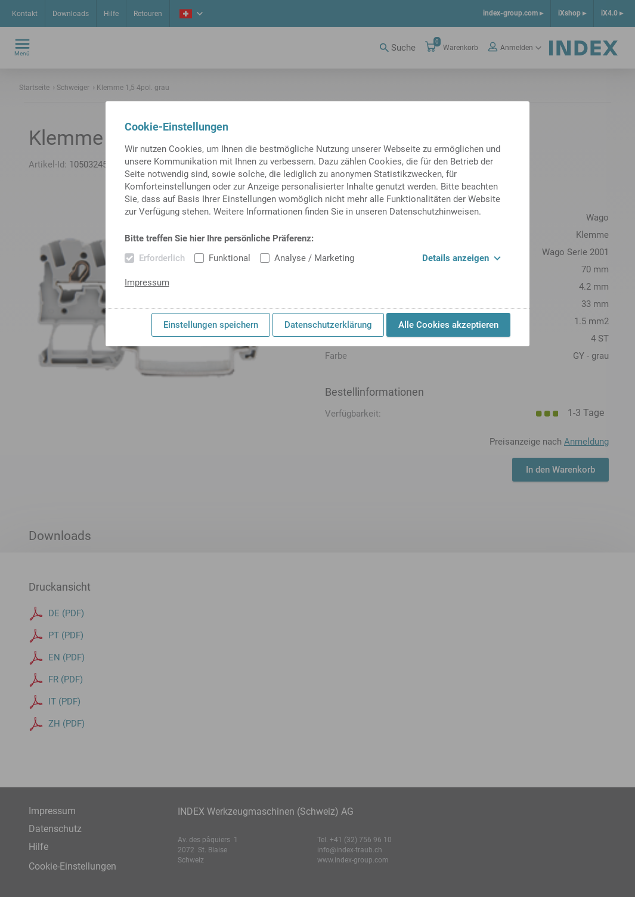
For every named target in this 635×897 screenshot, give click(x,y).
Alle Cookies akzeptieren (448, 324)
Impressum (147, 282)
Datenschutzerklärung (328, 324)
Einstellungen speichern (210, 324)
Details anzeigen (461, 258)
